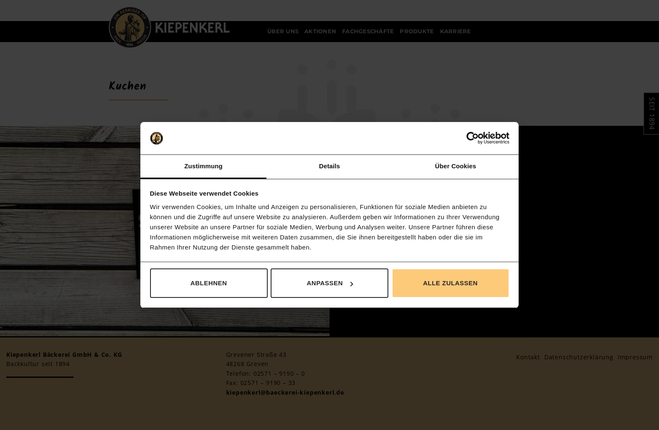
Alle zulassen (450, 283)
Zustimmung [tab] (204, 166)
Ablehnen (208, 283)
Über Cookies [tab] (455, 166)
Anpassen (330, 283)
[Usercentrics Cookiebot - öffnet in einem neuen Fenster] (472, 138)
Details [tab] (329, 166)
